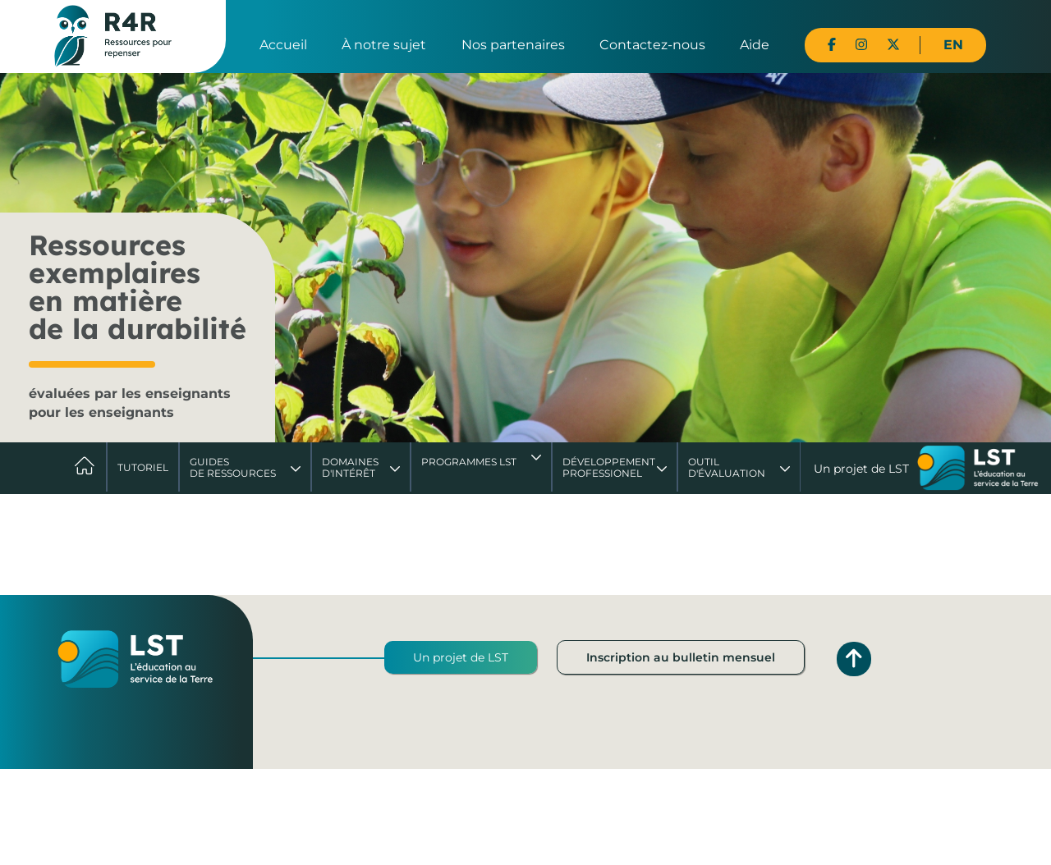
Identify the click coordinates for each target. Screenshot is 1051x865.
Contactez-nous (652, 45)
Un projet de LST (460, 657)
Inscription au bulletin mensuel (680, 657)
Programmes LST (468, 461)
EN (953, 45)
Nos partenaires (513, 45)
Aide (754, 45)
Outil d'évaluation (726, 467)
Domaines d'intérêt (350, 467)
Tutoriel (142, 467)
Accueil (283, 45)
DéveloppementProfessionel (608, 467)
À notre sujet (384, 45)
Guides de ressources (233, 467)
